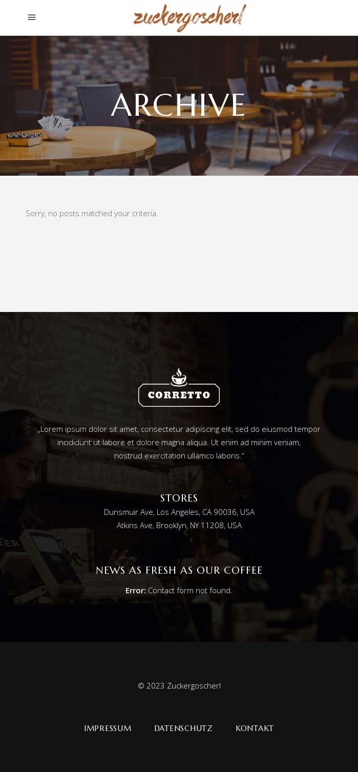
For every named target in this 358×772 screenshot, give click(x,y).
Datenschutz (183, 728)
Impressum (108, 728)
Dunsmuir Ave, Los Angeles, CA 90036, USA (179, 512)
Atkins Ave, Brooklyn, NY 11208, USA (179, 525)
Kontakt (255, 728)
